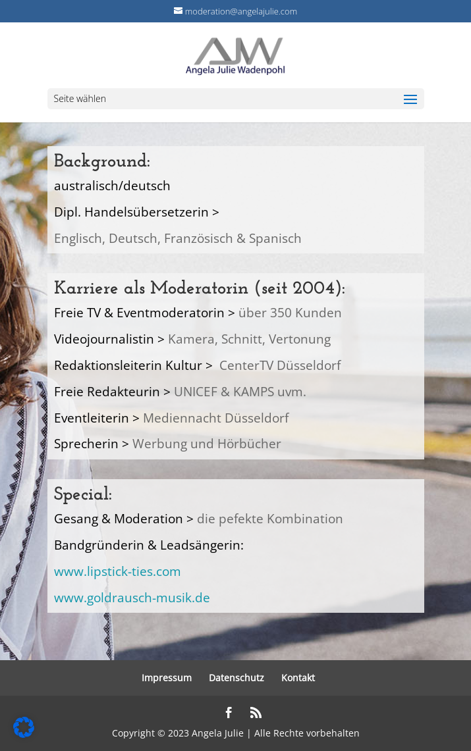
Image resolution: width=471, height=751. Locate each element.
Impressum (167, 677)
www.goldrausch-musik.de (132, 597)
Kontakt (298, 677)
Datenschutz (236, 677)
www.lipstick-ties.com (117, 571)
